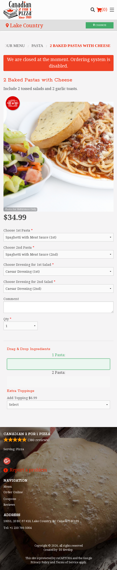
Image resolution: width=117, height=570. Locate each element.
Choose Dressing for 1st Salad (58, 269)
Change (99, 25)
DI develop (66, 549)
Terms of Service (67, 562)
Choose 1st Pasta (58, 235)
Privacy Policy (40, 562)
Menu (7, 486)
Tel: (17, 528)
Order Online (13, 492)
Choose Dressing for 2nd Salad (58, 286)
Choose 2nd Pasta (58, 252)
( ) (102, 9)
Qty (20, 323)
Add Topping (58, 402)
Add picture (13, 103)
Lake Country (24, 25)
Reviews (9, 504)
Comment (58, 305)
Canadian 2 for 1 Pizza (26, 434)
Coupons (9, 499)
